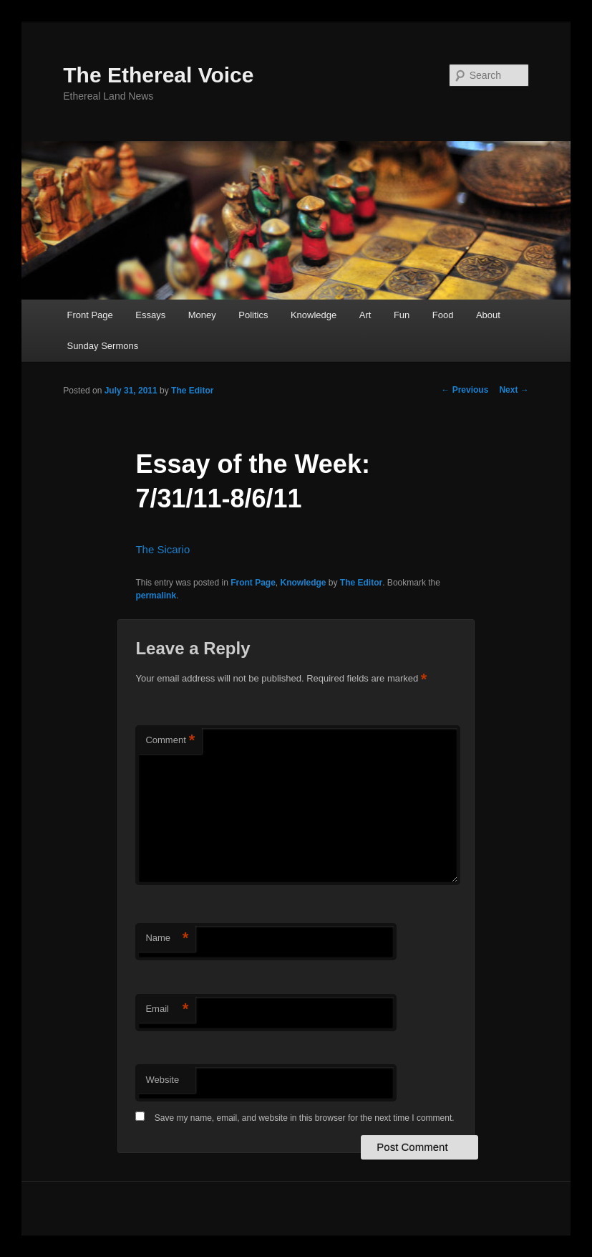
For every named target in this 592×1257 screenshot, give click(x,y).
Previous (464, 390)
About (488, 315)
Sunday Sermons (102, 345)
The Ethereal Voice (158, 75)
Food (443, 315)
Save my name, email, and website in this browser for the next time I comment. (305, 1118)
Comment (170, 740)
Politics (253, 315)
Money (202, 315)
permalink (155, 596)
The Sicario (162, 549)
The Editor (192, 391)
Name (166, 938)
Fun (401, 315)
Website (162, 1079)
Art (365, 315)
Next (513, 390)
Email (166, 1009)
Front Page (89, 315)
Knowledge (313, 315)
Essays (150, 315)
